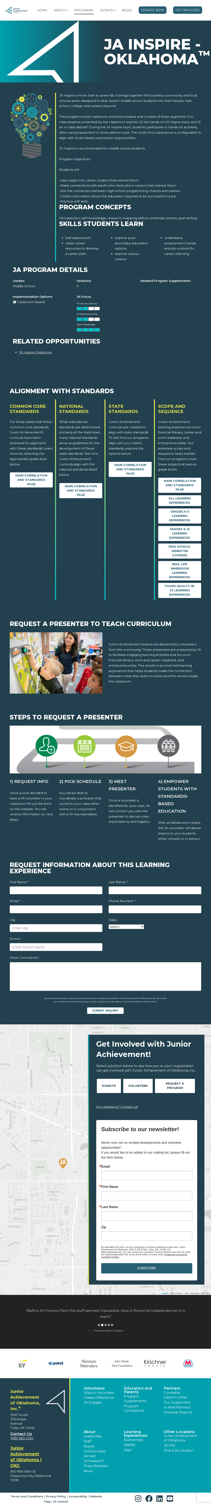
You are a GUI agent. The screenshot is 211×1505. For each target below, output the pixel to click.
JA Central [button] (60, 1501)
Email (15, 901)
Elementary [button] (133, 1440)
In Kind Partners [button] (177, 1407)
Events (106, 10)
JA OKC (170, 1445)
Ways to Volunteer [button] (99, 1393)
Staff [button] (87, 1441)
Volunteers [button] (94, 1388)
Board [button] (89, 1446)
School (15, 939)
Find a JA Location (178, 1450)
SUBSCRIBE (146, 1268)
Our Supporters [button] (177, 1402)
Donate (109, 1086)
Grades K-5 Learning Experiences (179, 516)
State (113, 920)
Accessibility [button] (78, 1496)
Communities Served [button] (95, 1453)
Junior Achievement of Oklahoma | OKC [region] (26, 1457)
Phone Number (122, 901)
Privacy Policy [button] (56, 1496)
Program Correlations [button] (134, 1408)
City (12, 920)
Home (42, 10)
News (127, 10)
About (59, 10)
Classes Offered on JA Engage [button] (99, 1400)
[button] (67, 10)
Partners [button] (172, 1388)
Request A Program (175, 1086)
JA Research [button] (94, 1461)
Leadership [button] (93, 1436)
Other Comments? (24, 958)
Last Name (118, 882)
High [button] (128, 1450)
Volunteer (138, 1086)
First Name (19, 882)
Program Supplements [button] (135, 1398)
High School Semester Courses (180, 551)
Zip (103, 1227)
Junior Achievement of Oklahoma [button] (180, 1438)
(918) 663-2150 (21, 1438)
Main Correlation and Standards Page (31, 480)
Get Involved (187, 10)
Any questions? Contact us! (117, 1107)
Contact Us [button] (21, 1434)
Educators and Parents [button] (138, 1390)
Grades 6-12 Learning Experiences (179, 533)
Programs (83, 10)
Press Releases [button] (96, 1466)
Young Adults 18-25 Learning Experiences (179, 590)
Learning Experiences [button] (135, 1433)
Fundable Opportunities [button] (175, 1395)
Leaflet (164, 1293)
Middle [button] (129, 1445)
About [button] (89, 1432)
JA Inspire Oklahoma (35, 352)
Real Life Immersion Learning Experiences (179, 570)
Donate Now (152, 10)
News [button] (88, 1471)
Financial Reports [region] (178, 1412)
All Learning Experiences (180, 501)
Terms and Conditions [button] (27, 1496)
